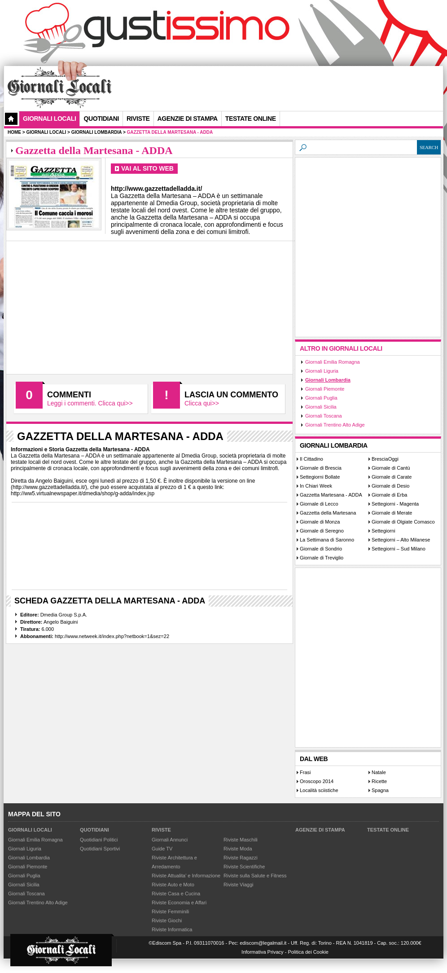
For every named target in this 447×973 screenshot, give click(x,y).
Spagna (380, 790)
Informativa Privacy (262, 952)
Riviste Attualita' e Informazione (186, 875)
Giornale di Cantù (391, 468)
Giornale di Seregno (322, 530)
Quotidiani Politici (99, 839)
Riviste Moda (238, 848)
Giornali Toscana (323, 415)
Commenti (69, 394)
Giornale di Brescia (321, 468)
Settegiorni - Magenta (395, 503)
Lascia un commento (231, 394)
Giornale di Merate (392, 512)
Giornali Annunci (170, 839)
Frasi (305, 772)
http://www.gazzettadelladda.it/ (49, 487)
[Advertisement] (143, 96)
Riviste (161, 829)
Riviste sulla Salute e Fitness (255, 875)
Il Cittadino (311, 459)
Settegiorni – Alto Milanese (401, 539)
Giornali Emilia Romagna (332, 362)
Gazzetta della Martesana (328, 512)
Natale (379, 772)
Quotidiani (100, 118)
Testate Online (388, 829)
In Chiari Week (316, 486)
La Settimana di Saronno (327, 539)
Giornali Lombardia (328, 380)
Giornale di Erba (390, 495)
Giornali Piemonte (324, 389)
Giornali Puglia (321, 398)
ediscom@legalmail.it (263, 943)
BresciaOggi (385, 459)
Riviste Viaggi (238, 884)
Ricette (379, 781)
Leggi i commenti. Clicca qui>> (90, 403)
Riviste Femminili (170, 911)
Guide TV (162, 848)
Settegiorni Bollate (320, 477)
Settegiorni (383, 530)
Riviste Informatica (172, 929)
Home (14, 132)
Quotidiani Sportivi (100, 848)
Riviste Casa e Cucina (176, 893)
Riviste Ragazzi (241, 857)
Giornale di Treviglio (321, 557)
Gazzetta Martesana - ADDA (331, 495)
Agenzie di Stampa (320, 829)
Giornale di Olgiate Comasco (403, 521)
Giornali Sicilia (321, 406)
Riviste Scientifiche (244, 866)
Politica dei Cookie (308, 952)
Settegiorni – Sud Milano (398, 548)
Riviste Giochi (167, 920)
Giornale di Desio (390, 486)
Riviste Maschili (241, 839)
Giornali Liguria (321, 371)
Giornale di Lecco (319, 503)
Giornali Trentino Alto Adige (335, 424)
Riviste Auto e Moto (173, 884)
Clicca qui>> (201, 403)
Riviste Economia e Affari (179, 902)
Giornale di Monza (320, 521)
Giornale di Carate (392, 477)
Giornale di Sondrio (321, 548)
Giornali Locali (49, 118)
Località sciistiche (319, 790)
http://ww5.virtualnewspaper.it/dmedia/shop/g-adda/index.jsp (82, 493)
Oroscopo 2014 (316, 781)
